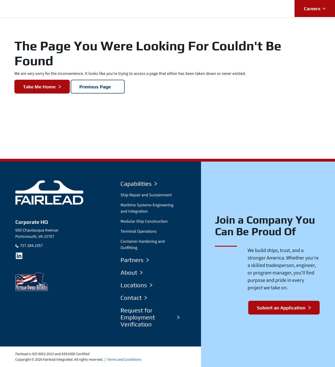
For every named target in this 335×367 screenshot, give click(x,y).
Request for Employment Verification (150, 317)
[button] (134, 8)
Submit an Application (281, 307)
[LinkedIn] (19, 256)
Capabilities (139, 183)
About (132, 272)
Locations (136, 285)
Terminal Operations (139, 231)
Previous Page (95, 86)
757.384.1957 (31, 246)
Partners (135, 259)
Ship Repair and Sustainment (146, 195)
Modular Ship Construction (144, 221)
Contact (134, 297)
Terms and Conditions (124, 359)
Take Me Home (39, 86)
